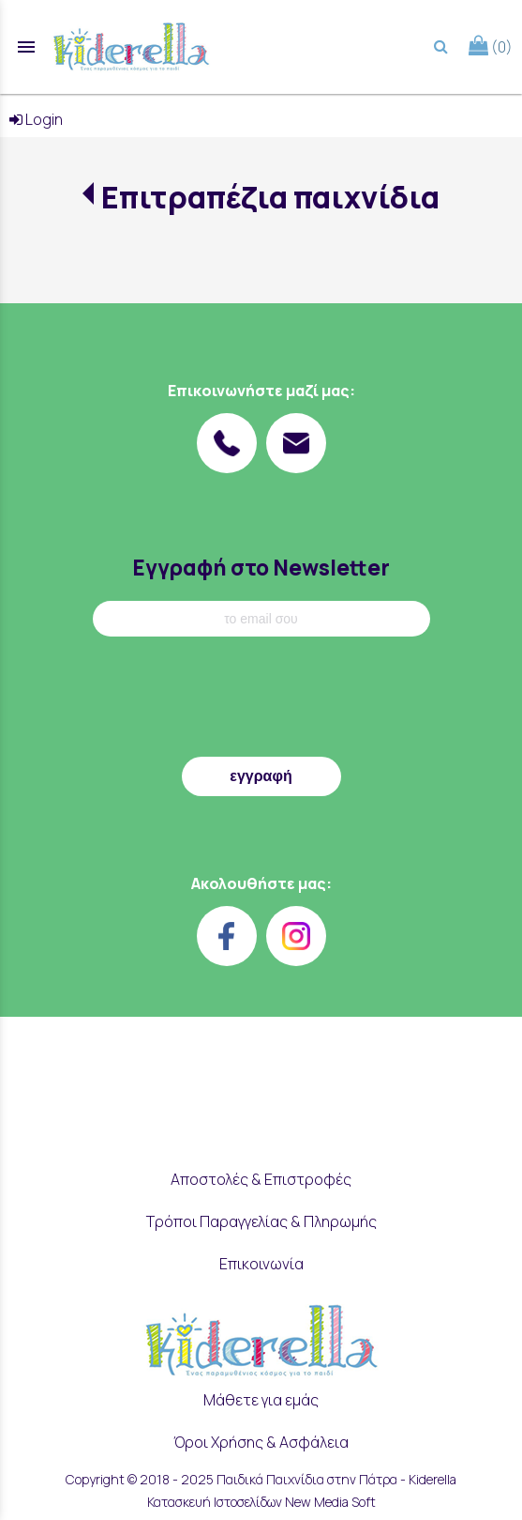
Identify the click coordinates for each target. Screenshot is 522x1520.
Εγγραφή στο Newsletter (261, 567)
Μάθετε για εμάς (261, 1399)
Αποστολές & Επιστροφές (261, 1179)
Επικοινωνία (261, 1263)
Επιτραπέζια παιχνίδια (270, 197)
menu (26, 47)
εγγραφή (260, 776)
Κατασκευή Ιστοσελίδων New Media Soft (261, 1502)
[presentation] (261, 701)
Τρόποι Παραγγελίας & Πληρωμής (261, 1221)
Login (36, 119)
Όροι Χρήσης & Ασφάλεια (261, 1442)
